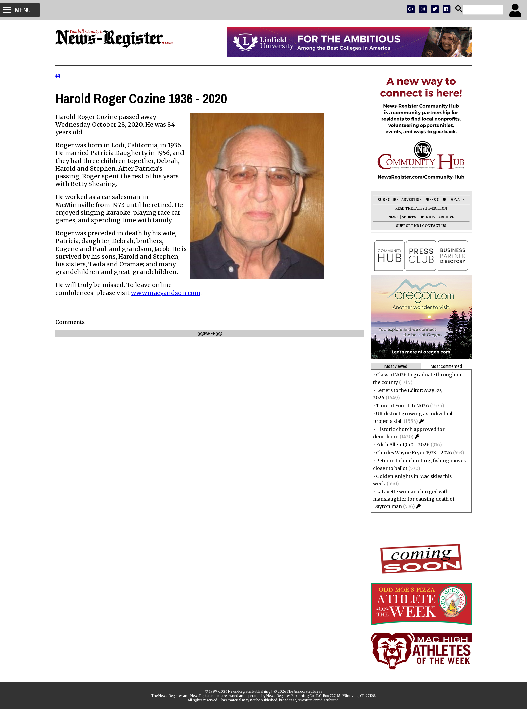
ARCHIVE (443, 217)
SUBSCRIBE (385, 199)
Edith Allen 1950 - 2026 (400, 445)
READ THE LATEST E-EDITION (418, 208)
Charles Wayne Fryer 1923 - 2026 (411, 453)
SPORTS (406, 217)
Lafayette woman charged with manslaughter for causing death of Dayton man (411, 499)
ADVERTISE (408, 199)
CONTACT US (431, 226)
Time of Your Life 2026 (399, 406)
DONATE (453, 199)
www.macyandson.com (168, 293)
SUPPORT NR (404, 226)
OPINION (424, 217)
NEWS (390, 217)
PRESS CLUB (432, 199)
